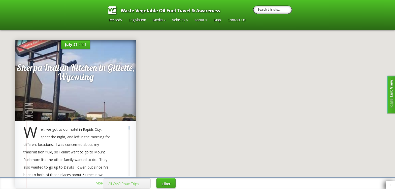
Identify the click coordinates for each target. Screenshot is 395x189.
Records (115, 20)
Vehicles (180, 20)
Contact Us (236, 20)
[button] (197, 79)
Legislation (137, 20)
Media (159, 20)
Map (217, 20)
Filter (166, 184)
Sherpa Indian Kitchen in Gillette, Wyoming (76, 72)
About (200, 20)
